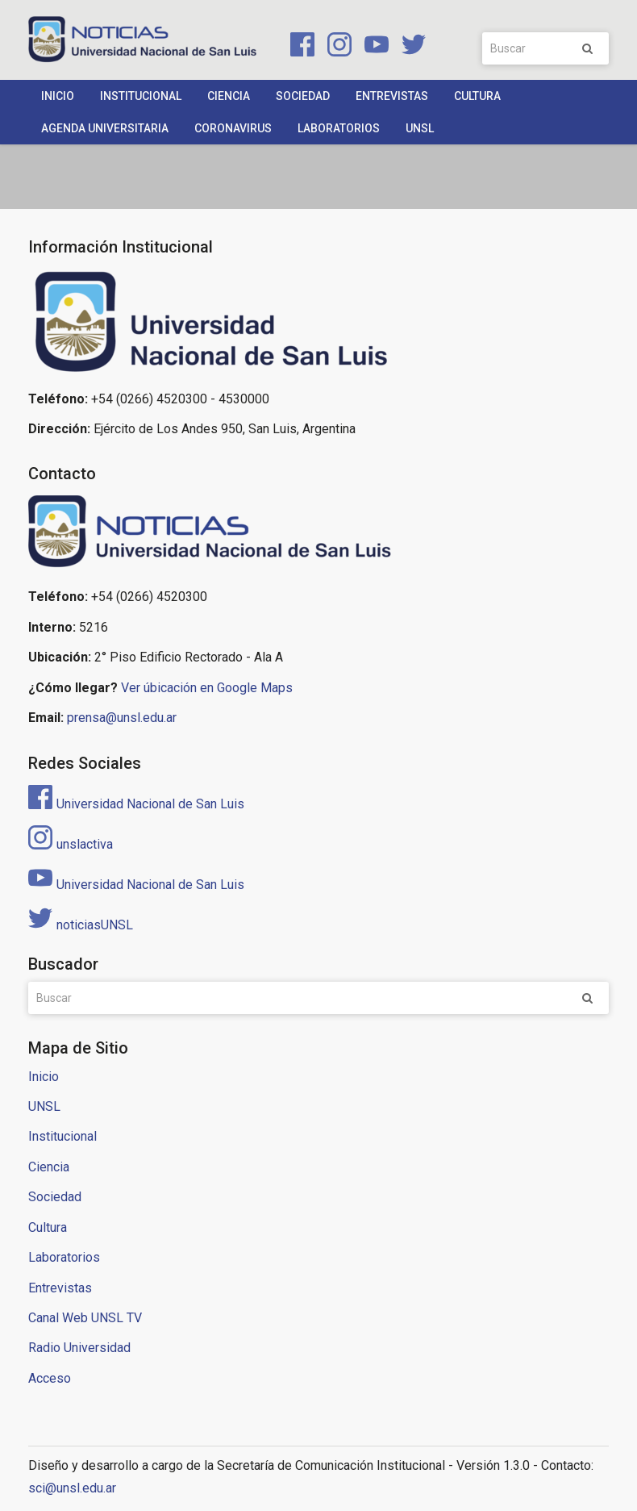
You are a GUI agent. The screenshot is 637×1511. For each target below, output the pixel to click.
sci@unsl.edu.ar (72, 1488)
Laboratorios (339, 128)
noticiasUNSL (80, 925)
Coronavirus (233, 128)
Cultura (477, 96)
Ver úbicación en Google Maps (207, 687)
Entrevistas (392, 96)
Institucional (140, 96)
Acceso (49, 1378)
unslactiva (70, 844)
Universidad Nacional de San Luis (136, 804)
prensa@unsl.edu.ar (122, 717)
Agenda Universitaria (105, 128)
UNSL (420, 128)
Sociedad (303, 96)
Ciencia (228, 96)
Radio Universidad (79, 1347)
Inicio (57, 96)
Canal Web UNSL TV (85, 1317)
